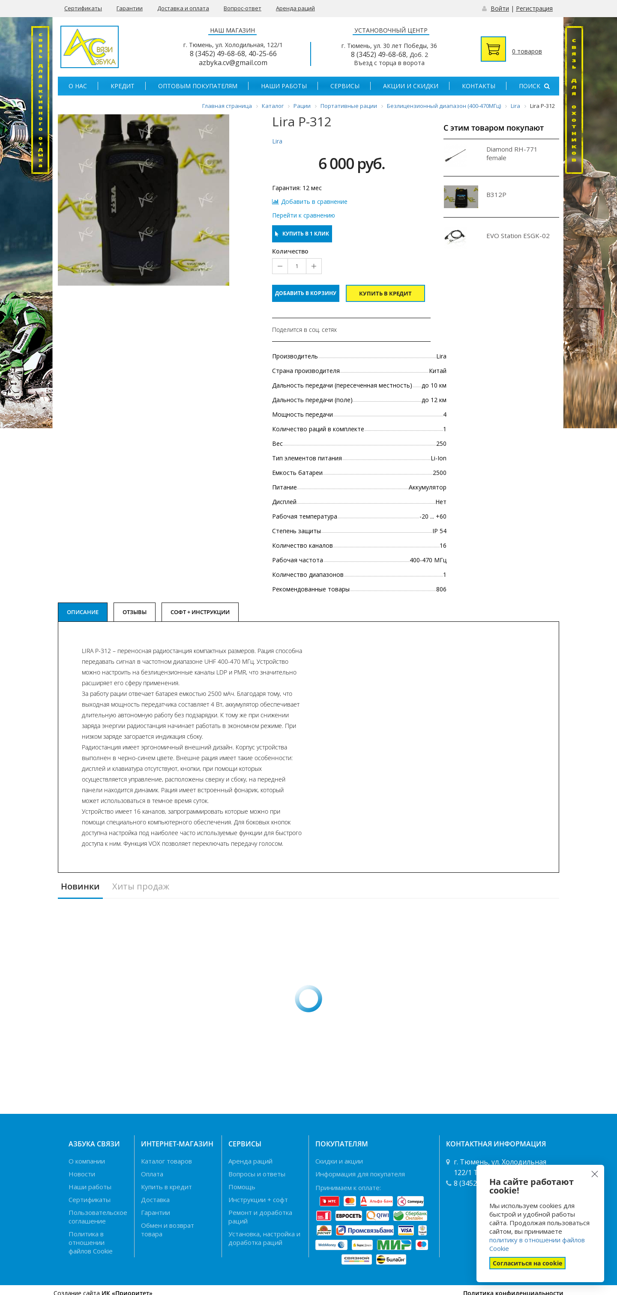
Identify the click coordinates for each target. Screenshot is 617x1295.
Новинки (80, 886)
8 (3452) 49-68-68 (217, 53)
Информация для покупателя (360, 1174)
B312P (496, 194)
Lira (277, 141)
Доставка (155, 1199)
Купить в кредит (385, 293)
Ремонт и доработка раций (260, 1216)
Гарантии (130, 8)
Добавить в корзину (305, 293)
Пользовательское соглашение (98, 1216)
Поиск (534, 86)
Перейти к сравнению (303, 215)
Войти (500, 8)
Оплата (152, 1174)
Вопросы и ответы (256, 1174)
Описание (83, 612)
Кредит (123, 86)
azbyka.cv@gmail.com (233, 62)
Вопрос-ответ (242, 8)
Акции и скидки (410, 86)
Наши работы (284, 86)
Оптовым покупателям (197, 86)
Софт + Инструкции (200, 612)
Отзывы (135, 612)
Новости (82, 1174)
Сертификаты (83, 8)
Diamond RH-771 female (512, 153)
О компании (87, 1161)
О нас (78, 86)
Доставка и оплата (183, 8)
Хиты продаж (140, 886)
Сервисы (344, 86)
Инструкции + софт (258, 1199)
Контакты (478, 86)
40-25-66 (263, 53)
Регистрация (534, 8)
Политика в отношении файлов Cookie (91, 1242)
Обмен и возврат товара (167, 1229)
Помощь (241, 1186)
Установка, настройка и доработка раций (264, 1238)
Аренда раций (295, 8)
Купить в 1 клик (302, 233)
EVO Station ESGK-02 (518, 235)
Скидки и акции (339, 1161)
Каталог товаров (166, 1161)
